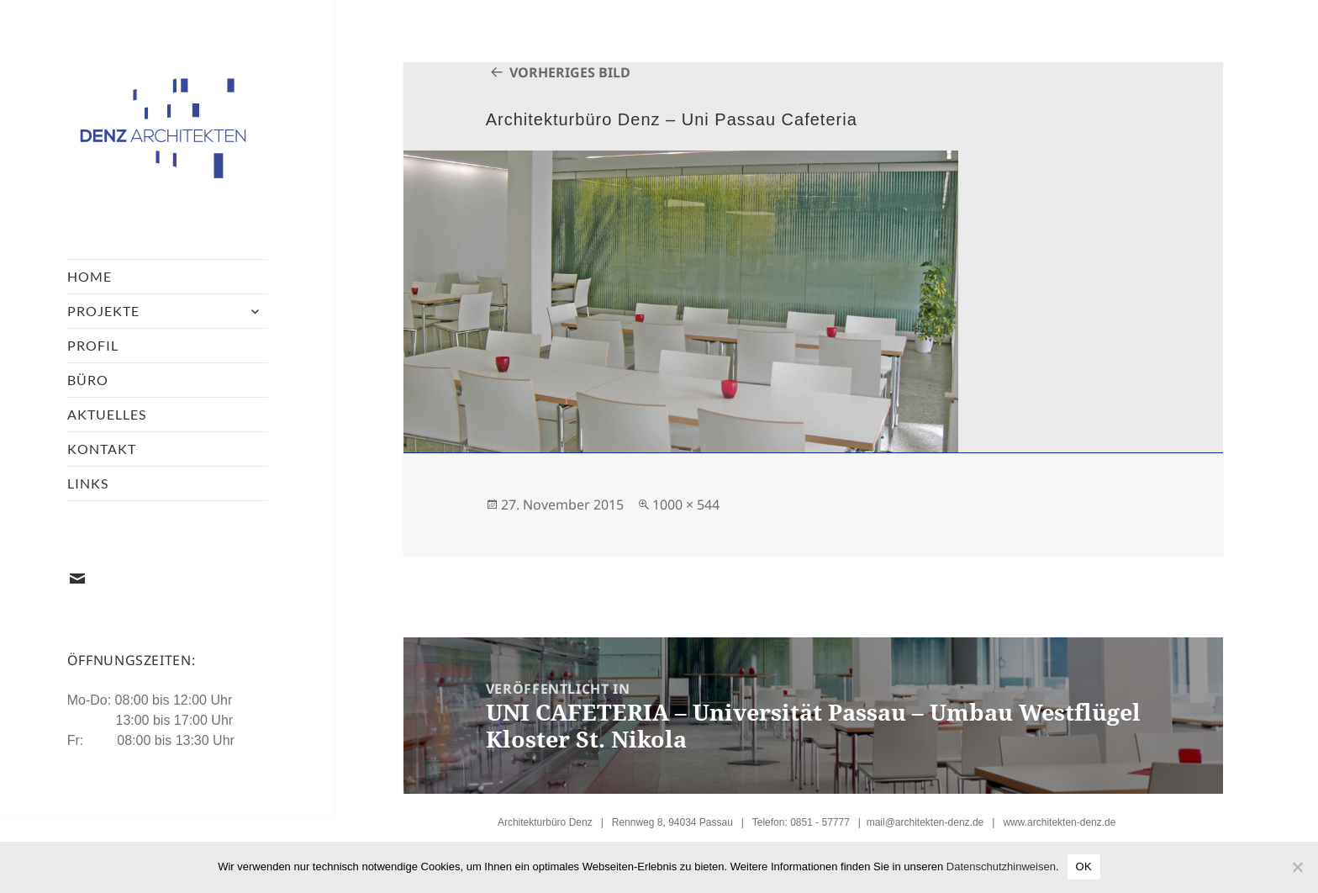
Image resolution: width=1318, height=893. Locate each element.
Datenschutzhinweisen (1001, 866)
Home (89, 276)
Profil (93, 345)
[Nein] (1297, 867)
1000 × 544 (686, 504)
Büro (87, 380)
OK (1084, 866)
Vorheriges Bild (569, 72)
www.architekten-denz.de (1059, 822)
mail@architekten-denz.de (925, 822)
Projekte (103, 311)
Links (87, 483)
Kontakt (101, 449)
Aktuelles (106, 414)
